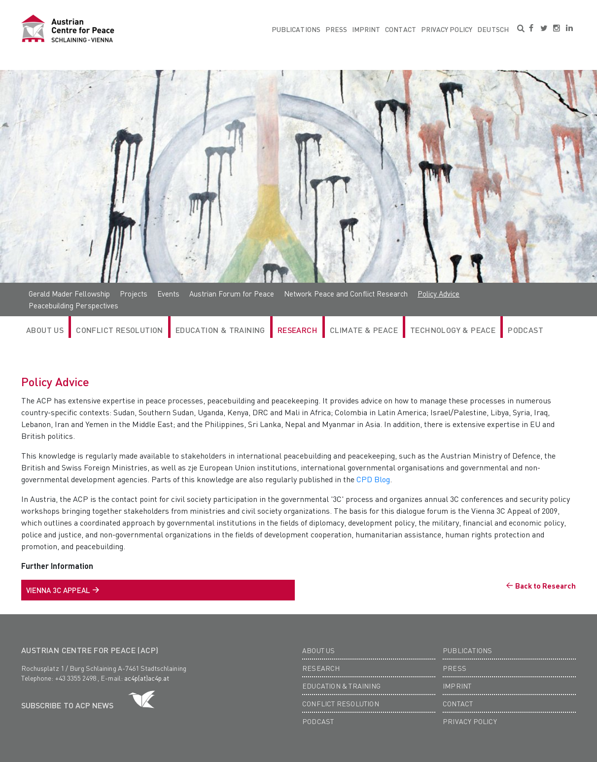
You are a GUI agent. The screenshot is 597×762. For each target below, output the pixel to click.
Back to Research (545, 586)
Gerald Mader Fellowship (69, 293)
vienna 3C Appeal (58, 590)
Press (336, 29)
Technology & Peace (452, 330)
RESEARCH (297, 330)
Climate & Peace (364, 330)
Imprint (366, 29)
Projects (133, 293)
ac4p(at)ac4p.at (147, 677)
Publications (296, 29)
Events (168, 293)
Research (321, 667)
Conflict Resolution (119, 330)
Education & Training (220, 330)
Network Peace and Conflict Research (346, 293)
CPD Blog (373, 479)
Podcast (525, 330)
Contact (400, 29)
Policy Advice (438, 293)
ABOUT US (45, 330)
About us (318, 650)
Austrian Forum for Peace (231, 293)
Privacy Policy (447, 29)
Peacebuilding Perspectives (73, 305)
